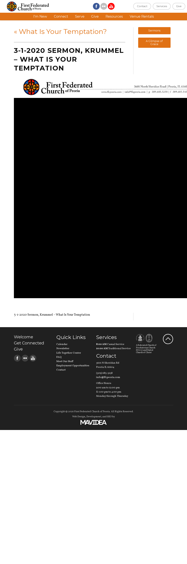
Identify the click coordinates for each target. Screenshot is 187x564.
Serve (79, 16)
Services (161, 6)
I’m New (40, 16)
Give (179, 6)
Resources (114, 16)
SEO (109, 416)
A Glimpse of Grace (154, 42)
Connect (61, 16)
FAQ (59, 357)
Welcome (23, 336)
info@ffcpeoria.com (108, 377)
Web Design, (79, 416)
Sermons (154, 30)
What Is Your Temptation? (60, 31)
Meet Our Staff (64, 361)
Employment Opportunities (72, 365)
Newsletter (62, 348)
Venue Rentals (142, 16)
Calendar (61, 344)
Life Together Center (68, 353)
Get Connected (29, 343)
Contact (142, 6)
